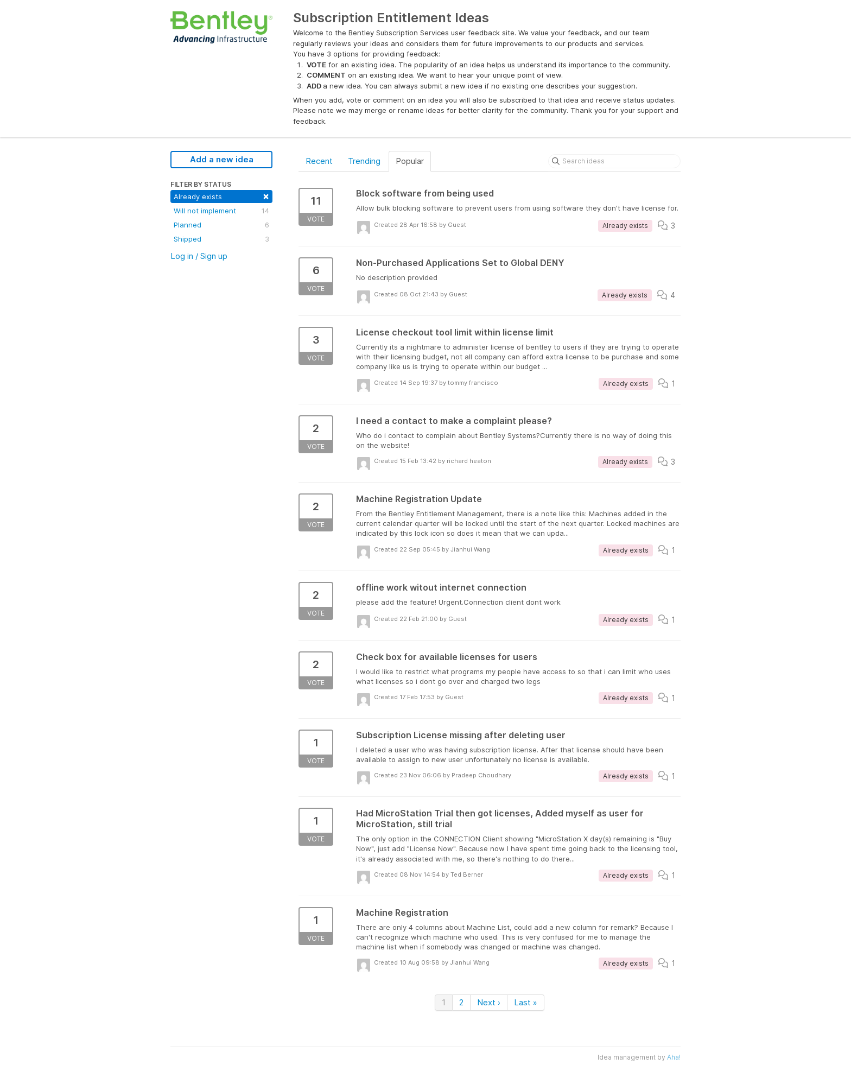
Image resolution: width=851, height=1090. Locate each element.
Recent (319, 161)
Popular (410, 161)
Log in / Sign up (198, 256)
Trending (364, 161)
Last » (525, 1002)
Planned (221, 224)
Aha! (674, 1057)
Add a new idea (221, 159)
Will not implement (221, 210)
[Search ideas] (614, 161)
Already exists (221, 195)
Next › (488, 1002)
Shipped (221, 238)
